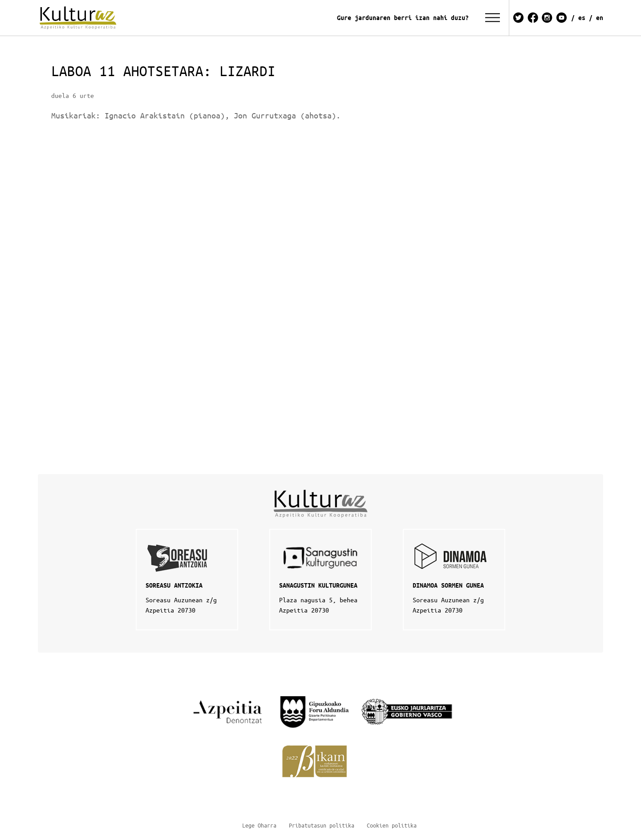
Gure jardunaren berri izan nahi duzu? (403, 17)
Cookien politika (392, 825)
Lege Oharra (259, 825)
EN (599, 17)
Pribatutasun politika (321, 825)
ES (581, 17)
